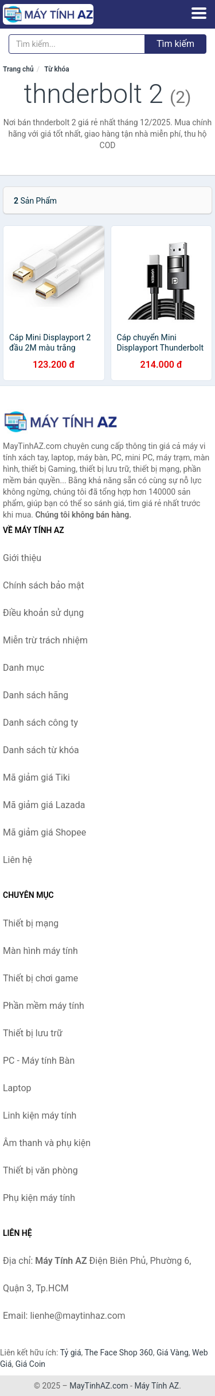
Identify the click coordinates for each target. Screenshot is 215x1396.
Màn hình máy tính (40, 950)
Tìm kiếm (175, 43)
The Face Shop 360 (118, 1352)
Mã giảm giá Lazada (44, 805)
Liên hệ (17, 859)
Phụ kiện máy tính (39, 1197)
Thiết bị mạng (30, 923)
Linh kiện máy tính (39, 1115)
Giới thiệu (22, 557)
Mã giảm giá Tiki (36, 777)
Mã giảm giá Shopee (44, 832)
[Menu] (198, 13)
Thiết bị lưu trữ (32, 1033)
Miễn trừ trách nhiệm (45, 640)
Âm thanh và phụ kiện (47, 1143)
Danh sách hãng (35, 695)
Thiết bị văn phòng (40, 1170)
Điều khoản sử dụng (43, 612)
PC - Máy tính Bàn (39, 1060)
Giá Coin (30, 1364)
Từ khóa (56, 69)
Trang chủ (18, 69)
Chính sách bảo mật (43, 585)
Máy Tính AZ (156, 1385)
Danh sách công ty (40, 722)
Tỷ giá (70, 1352)
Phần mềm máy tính (43, 1005)
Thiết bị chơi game (40, 978)
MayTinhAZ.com (98, 1385)
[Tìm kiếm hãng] (77, 44)
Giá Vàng (173, 1352)
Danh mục (23, 667)
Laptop (17, 1088)
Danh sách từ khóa (41, 750)
